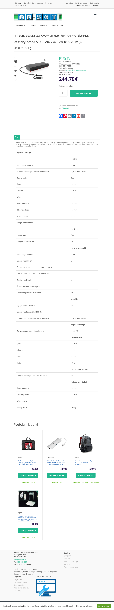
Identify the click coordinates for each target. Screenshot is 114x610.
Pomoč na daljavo (21, 5)
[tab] (17, 137)
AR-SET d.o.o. (20, 25)
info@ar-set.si (20, 560)
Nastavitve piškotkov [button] (85, 606)
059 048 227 (22, 562)
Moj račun (69, 3)
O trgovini (18, 3)
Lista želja (96, 5)
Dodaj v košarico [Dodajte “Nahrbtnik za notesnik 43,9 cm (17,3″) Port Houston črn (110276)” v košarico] (85, 475)
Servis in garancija (38, 3)
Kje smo (50, 3)
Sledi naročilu (94, 3)
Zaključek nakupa (81, 3)
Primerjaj (65, 108)
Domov (33, 25)
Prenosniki (69, 70)
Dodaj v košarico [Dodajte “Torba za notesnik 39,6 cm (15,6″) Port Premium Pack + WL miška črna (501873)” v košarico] (28, 475)
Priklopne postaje (80, 70)
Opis (17, 137)
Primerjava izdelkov (83, 5)
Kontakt (26, 3)
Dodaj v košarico (83, 93)
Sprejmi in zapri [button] (103, 606)
